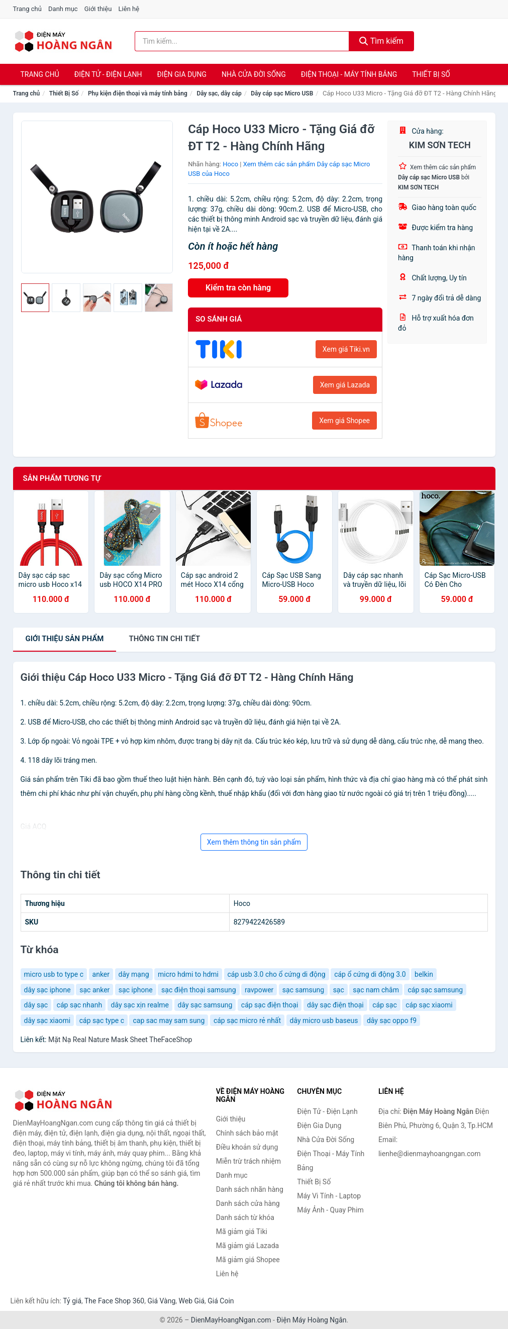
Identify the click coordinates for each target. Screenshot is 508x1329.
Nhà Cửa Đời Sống (254, 74)
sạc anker (94, 990)
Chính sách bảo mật (247, 1133)
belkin (424, 974)
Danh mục (63, 9)
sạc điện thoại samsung (198, 990)
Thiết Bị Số (431, 74)
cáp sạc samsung (435, 990)
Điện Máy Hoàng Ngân (311, 1320)
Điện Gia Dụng (181, 74)
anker (101, 974)
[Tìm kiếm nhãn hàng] (242, 41)
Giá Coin (221, 1301)
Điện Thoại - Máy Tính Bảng (349, 74)
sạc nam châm (376, 990)
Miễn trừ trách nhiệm (248, 1161)
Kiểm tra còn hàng (238, 287)
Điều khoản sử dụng (247, 1147)
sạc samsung (303, 990)
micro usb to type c (54, 974)
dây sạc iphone (47, 990)
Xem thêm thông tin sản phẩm (254, 842)
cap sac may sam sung (169, 1020)
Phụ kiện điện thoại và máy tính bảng (137, 93)
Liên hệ (129, 9)
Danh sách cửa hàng (248, 1203)
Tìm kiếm (381, 41)
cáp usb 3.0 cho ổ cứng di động (277, 974)
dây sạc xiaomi (47, 1020)
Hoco (230, 164)
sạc (338, 990)
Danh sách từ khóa (245, 1217)
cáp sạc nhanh (79, 1005)
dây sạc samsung (205, 1005)
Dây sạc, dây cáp (218, 93)
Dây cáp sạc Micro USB (282, 93)
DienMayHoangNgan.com (231, 1320)
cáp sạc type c (101, 1020)
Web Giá (192, 1301)
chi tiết (164, 638)
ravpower (259, 990)
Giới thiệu (98, 9)
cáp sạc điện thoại (269, 1005)
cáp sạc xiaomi (429, 1005)
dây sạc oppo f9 (392, 1020)
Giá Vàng (161, 1301)
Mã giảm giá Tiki (241, 1232)
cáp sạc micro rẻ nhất (247, 1020)
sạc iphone (136, 990)
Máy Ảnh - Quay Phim (330, 1210)
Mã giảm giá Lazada (247, 1246)
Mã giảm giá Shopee (248, 1260)
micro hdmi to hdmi (188, 974)
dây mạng (134, 974)
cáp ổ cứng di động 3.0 (369, 974)
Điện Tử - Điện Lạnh (108, 74)
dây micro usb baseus (324, 1020)
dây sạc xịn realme (140, 1005)
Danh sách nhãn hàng (249, 1189)
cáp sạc (384, 1005)
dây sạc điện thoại (335, 1005)
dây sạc (36, 1005)
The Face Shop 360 (114, 1301)
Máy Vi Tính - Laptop (329, 1196)
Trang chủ (27, 9)
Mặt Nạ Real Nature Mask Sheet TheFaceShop (120, 1040)
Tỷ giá (72, 1301)
